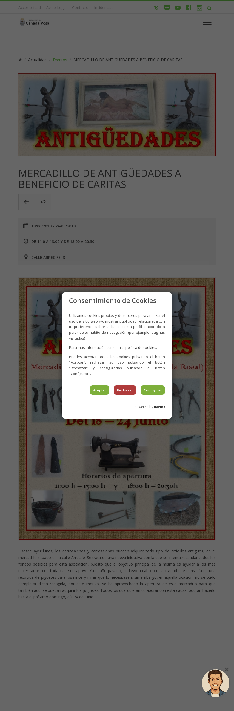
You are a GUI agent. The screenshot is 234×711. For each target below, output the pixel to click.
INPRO (159, 407)
